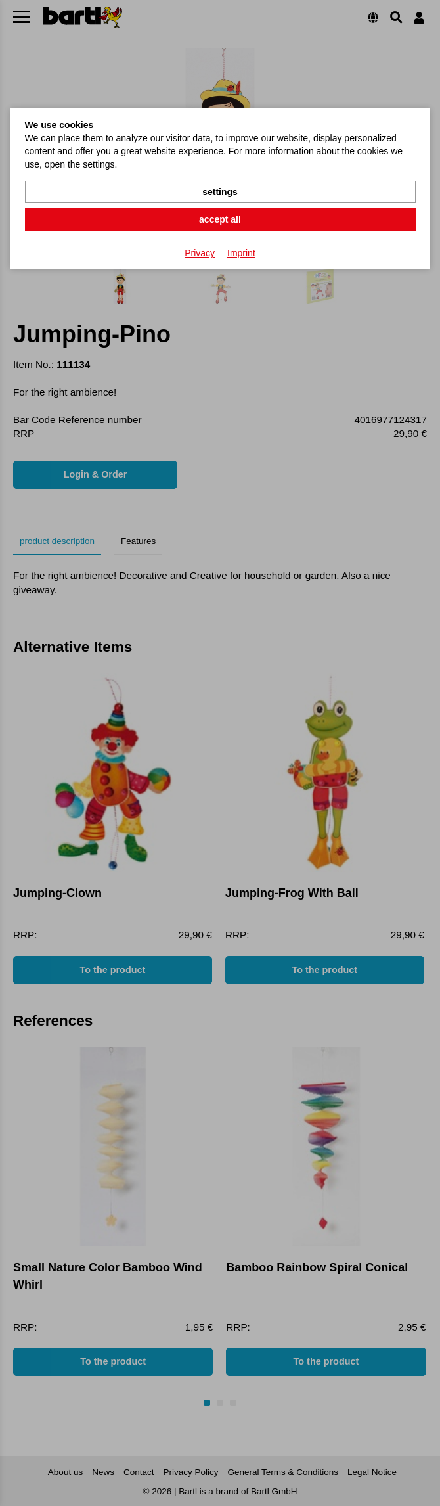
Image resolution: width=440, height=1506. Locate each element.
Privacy (200, 253)
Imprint (241, 253)
